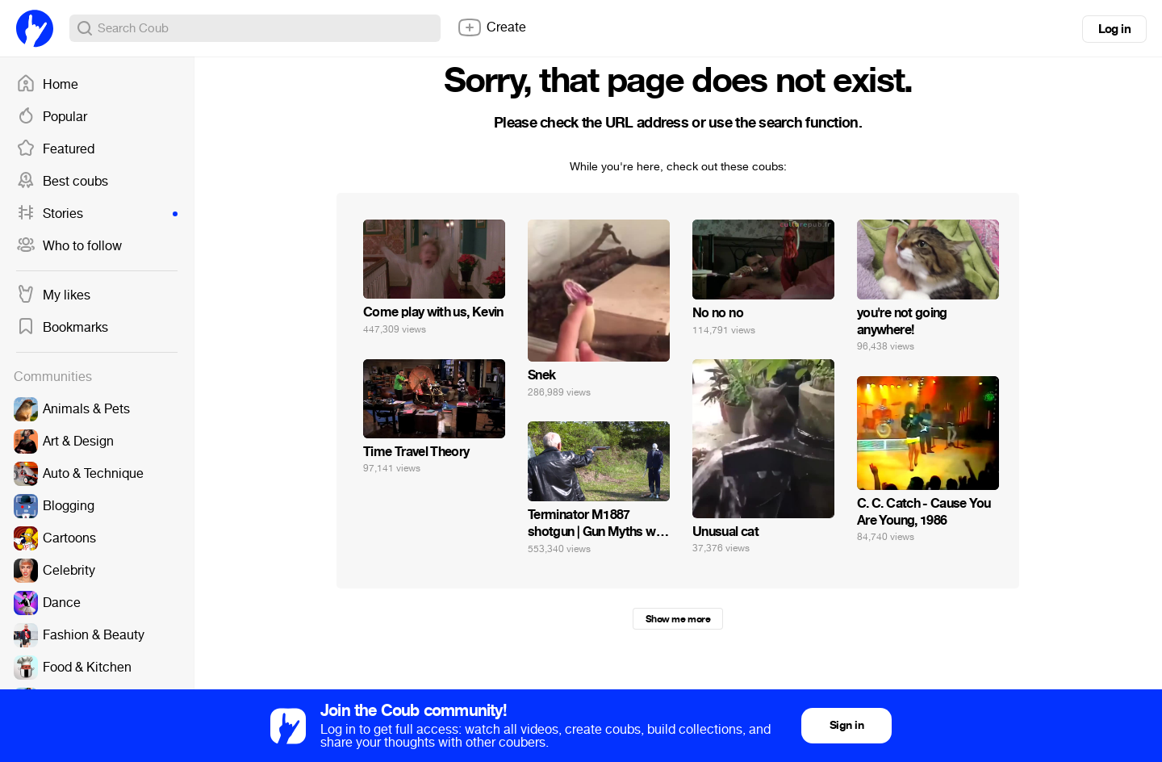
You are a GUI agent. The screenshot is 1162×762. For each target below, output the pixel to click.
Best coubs (62, 181)
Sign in (846, 725)
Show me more (678, 619)
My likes (53, 295)
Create (491, 27)
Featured (55, 149)
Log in (1114, 29)
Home (47, 84)
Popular (51, 117)
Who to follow (69, 246)
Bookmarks (62, 327)
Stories (97, 214)
